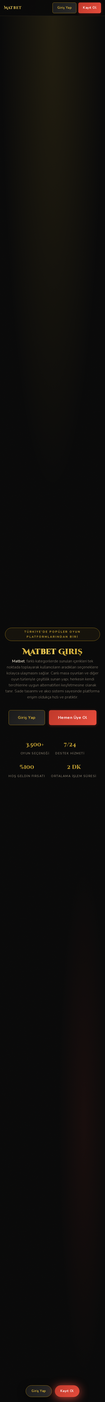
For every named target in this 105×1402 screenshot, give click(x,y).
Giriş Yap (38, 1391)
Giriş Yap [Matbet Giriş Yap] (64, 7)
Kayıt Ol (67, 1391)
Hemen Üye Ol (72, 718)
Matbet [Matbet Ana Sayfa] (13, 7)
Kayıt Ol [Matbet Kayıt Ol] (89, 7)
